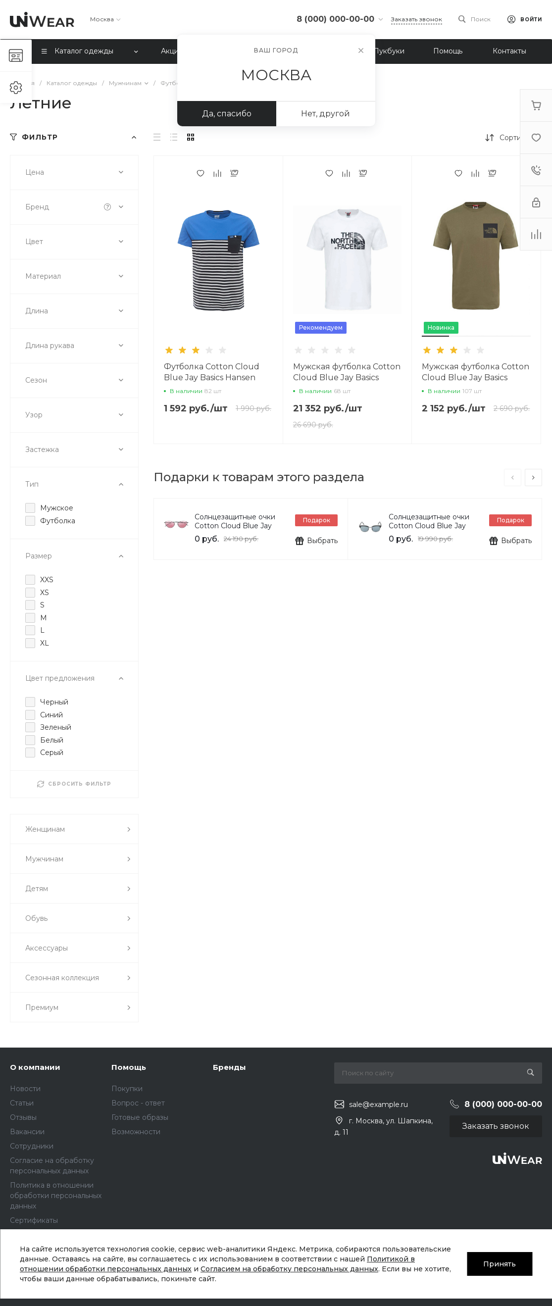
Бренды (229, 1067)
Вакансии (27, 1131)
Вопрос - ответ (138, 1103)
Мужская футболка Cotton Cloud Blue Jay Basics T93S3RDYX (347, 377)
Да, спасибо (226, 113)
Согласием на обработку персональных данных (289, 1268)
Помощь (128, 1067)
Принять (499, 1263)
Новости (25, 1088)
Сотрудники (31, 1146)
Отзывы (23, 1117)
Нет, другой (325, 113)
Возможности (135, 1131)
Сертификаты (34, 1220)
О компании (35, 1067)
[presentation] (512, 477)
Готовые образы (139, 1117)
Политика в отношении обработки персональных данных (55, 1195)
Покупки (127, 1088)
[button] (435, 336)
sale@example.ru (378, 1104)
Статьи (22, 1103)
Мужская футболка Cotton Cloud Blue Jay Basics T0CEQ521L (475, 377)
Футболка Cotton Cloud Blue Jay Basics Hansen (211, 372)
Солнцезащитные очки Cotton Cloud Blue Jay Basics (235, 525)
